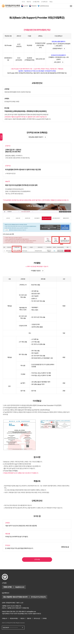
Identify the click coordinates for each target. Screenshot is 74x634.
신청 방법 (37, 559)
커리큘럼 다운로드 (37, 270)
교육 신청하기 (59, 62)
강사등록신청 (44, 1)
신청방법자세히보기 (59, 48)
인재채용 (44, 618)
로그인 (23, 1)
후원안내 (22, 618)
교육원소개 (4, 618)
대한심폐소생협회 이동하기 (37, 137)
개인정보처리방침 (14, 618)
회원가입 (29, 1)
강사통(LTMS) (36, 1)
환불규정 (29, 618)
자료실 (50, 1)
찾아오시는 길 (65, 547)
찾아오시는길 (37, 618)
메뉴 (1, 137)
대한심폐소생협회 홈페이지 (58, 41)
